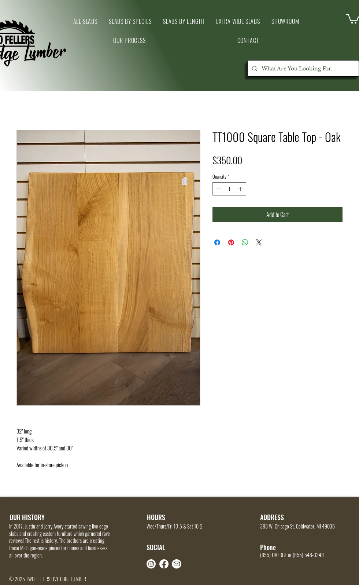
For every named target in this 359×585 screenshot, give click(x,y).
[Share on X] (259, 242)
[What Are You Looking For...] (302, 68)
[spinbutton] (229, 189)
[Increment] (241, 189)
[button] (285, 21)
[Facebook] (164, 563)
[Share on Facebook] (217, 242)
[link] (352, 18)
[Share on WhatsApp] (245, 242)
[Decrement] (218, 189)
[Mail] (176, 563)
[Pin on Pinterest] (231, 242)
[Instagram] (151, 563)
